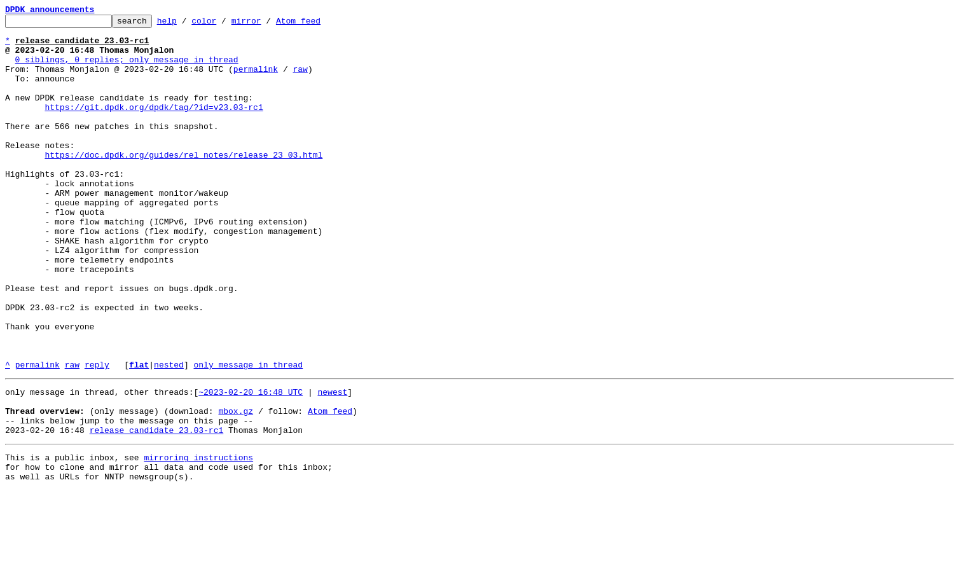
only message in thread (248, 435)
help (187, 24)
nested (169, 435)
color (223, 24)
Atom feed (318, 24)
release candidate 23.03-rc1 (157, 510)
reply (97, 435)
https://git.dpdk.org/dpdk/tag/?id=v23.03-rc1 (154, 126)
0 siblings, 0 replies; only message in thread (126, 68)
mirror (266, 24)
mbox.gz (235, 487)
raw (300, 80)
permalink (255, 80)
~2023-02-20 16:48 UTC (250, 464)
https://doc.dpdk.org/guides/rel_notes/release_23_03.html (183, 183)
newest (332, 464)
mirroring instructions (198, 539)
